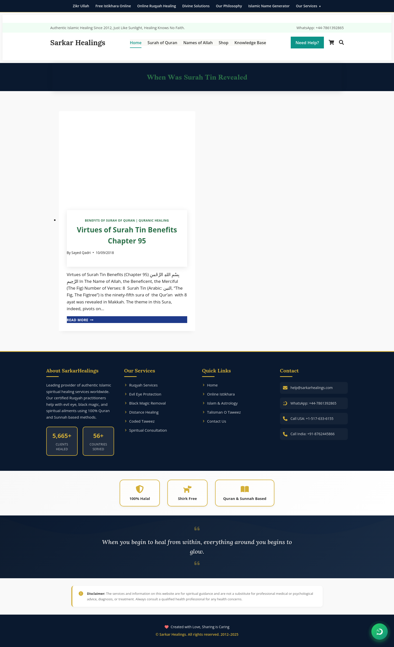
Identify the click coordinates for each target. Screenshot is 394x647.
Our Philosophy (229, 6)
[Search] (341, 42)
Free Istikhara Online (113, 6)
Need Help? (307, 42)
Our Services (306, 6)
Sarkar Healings (77, 42)
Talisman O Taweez (221, 412)
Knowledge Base (250, 42)
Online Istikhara (218, 394)
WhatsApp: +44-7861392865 (320, 27)
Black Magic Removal (145, 403)
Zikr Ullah (81, 6)
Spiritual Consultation (145, 430)
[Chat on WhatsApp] (379, 632)
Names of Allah (198, 42)
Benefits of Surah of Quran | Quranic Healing (127, 220)
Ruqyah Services (141, 384)
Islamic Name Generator (269, 6)
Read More (80, 319)
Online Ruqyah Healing (156, 6)
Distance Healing (141, 412)
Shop (223, 42)
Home (135, 42)
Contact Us (214, 421)
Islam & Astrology (220, 403)
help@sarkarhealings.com (311, 387)
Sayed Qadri (81, 252)
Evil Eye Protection (142, 394)
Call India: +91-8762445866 (312, 433)
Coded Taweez (139, 421)
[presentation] (127, 156)
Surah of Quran (162, 42)
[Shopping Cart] (331, 42)
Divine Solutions (196, 6)
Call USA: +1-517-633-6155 (311, 418)
